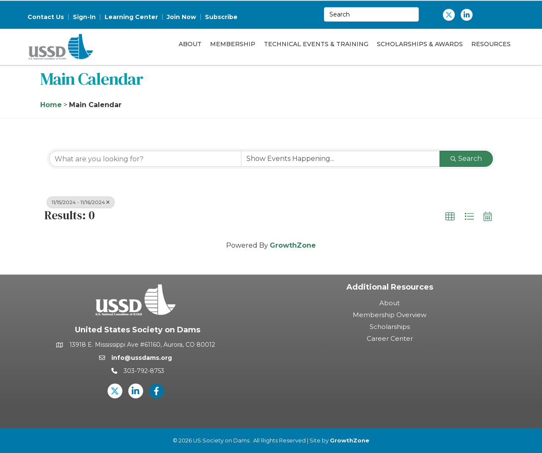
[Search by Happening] (340, 159)
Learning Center (131, 17)
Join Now (181, 17)
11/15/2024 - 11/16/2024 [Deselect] (81, 202)
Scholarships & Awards (420, 44)
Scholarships (390, 327)
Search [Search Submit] (466, 159)
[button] (450, 216)
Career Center (390, 338)
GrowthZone (293, 245)
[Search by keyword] (145, 159)
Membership (232, 44)
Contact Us (46, 17)
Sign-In (84, 17)
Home (51, 105)
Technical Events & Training (316, 44)
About (190, 44)
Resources (491, 44)
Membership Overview (389, 315)
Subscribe (221, 17)
